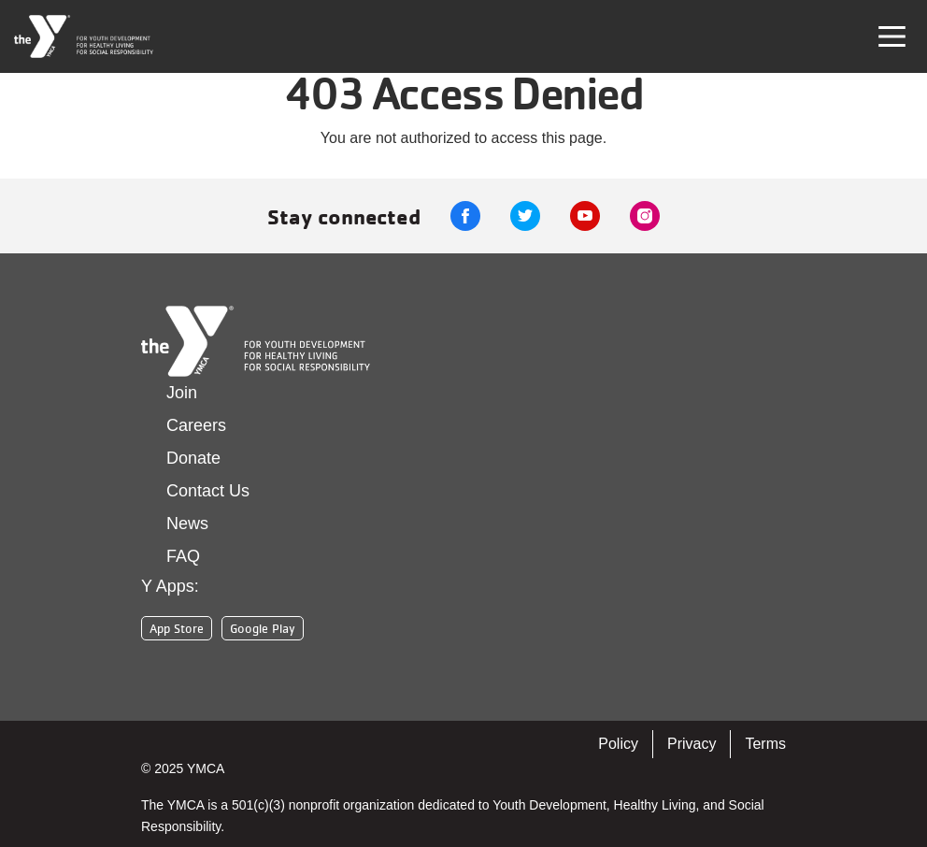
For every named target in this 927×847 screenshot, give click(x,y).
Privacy (691, 744)
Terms (765, 744)
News (187, 523)
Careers (196, 425)
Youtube (585, 216)
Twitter (525, 216)
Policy (618, 744)
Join (181, 392)
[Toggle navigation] (892, 36)
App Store (177, 628)
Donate (193, 458)
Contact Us (208, 490)
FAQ (183, 556)
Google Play (262, 628)
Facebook (465, 216)
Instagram (645, 216)
